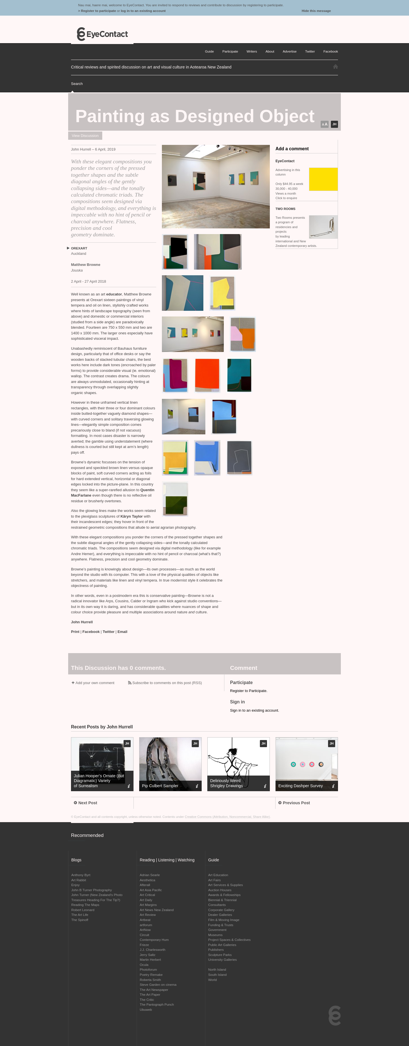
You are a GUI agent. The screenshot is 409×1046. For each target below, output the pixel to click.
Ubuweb (146, 1009)
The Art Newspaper (154, 989)
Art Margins (148, 905)
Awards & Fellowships (224, 895)
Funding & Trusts (220, 925)
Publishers (216, 949)
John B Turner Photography (91, 890)
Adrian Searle (150, 875)
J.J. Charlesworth (152, 949)
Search (77, 84)
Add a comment (292, 148)
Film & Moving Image (223, 920)
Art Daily (146, 900)
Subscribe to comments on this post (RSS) (167, 683)
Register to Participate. (249, 691)
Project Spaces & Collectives (229, 939)
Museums (215, 935)
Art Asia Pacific (151, 890)
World (212, 980)
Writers (252, 51)
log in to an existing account (143, 10)
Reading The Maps (85, 905)
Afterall (145, 885)
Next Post (85, 803)
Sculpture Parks (220, 955)
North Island (217, 969)
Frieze (144, 945)
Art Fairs (214, 880)
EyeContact (102, 34)
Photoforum (148, 969)
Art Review (148, 914)
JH (334, 124)
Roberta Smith (150, 980)
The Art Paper (150, 994)
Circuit (144, 935)
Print (75, 632)
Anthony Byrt (80, 875)
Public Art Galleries (222, 945)
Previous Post (294, 803)
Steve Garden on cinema (158, 984)
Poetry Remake (151, 974)
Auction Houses (219, 890)
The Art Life (79, 914)
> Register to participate (97, 10)
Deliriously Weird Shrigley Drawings (226, 783)
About (270, 51)
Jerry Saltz (147, 955)
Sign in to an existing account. (254, 710)
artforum (146, 925)
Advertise (290, 51)
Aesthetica (147, 880)
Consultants (217, 905)
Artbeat (145, 920)
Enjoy (75, 885)
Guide (209, 51)
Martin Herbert (150, 959)
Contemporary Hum (154, 939)
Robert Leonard (82, 910)
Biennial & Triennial (222, 900)
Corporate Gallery (221, 910)
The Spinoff (79, 920)
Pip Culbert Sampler (160, 786)
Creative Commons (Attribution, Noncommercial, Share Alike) (227, 816)
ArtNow (145, 930)
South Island (217, 974)
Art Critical (147, 895)
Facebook (91, 632)
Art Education (218, 875)
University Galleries (222, 959)
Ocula (144, 964)
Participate (230, 51)
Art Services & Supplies (225, 885)
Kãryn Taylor (132, 516)
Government (217, 930)
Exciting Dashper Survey (300, 786)
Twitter (109, 632)
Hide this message (316, 10)
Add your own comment (95, 683)
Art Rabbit (78, 880)
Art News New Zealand (157, 910)
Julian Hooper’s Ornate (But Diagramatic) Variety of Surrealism (99, 781)
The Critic (147, 999)
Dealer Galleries (220, 914)
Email (123, 632)
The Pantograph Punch (157, 1004)
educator (114, 294)
